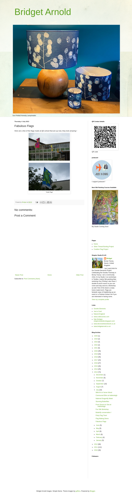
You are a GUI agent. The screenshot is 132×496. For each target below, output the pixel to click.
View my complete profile (100, 299)
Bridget (109, 258)
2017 (96, 360)
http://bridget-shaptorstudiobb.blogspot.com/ (104, 320)
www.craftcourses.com (101, 317)
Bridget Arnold (42, 12)
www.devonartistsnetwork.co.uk (104, 324)
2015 (96, 366)
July (97, 390)
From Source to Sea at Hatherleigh (103, 405)
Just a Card (98, 311)
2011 (96, 447)
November (100, 378)
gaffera (78, 491)
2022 (96, 345)
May (97, 428)
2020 (96, 351)
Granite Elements (100, 309)
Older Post (79, 275)
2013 (96, 372)
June (98, 425)
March (98, 434)
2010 (96, 450)
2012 (96, 444)
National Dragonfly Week (104, 398)
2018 (96, 357)
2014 (96, 369)
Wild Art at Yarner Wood (104, 392)
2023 (96, 342)
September (100, 384)
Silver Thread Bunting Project (104, 246)
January (99, 440)
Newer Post (19, 275)
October (99, 381)
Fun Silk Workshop (102, 409)
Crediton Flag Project (101, 249)
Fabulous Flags (101, 421)
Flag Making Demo (102, 418)
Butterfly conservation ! (103, 412)
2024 (96, 339)
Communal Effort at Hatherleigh (106, 395)
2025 (96, 336)
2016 (96, 363)
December (100, 375)
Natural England (99, 314)
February (99, 437)
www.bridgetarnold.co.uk (102, 326)
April (98, 431)
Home (50, 275)
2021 (96, 348)
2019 (96, 354)
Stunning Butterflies (102, 401)
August (98, 387)
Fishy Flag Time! (101, 415)
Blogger (92, 491)
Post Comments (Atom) (32, 279)
